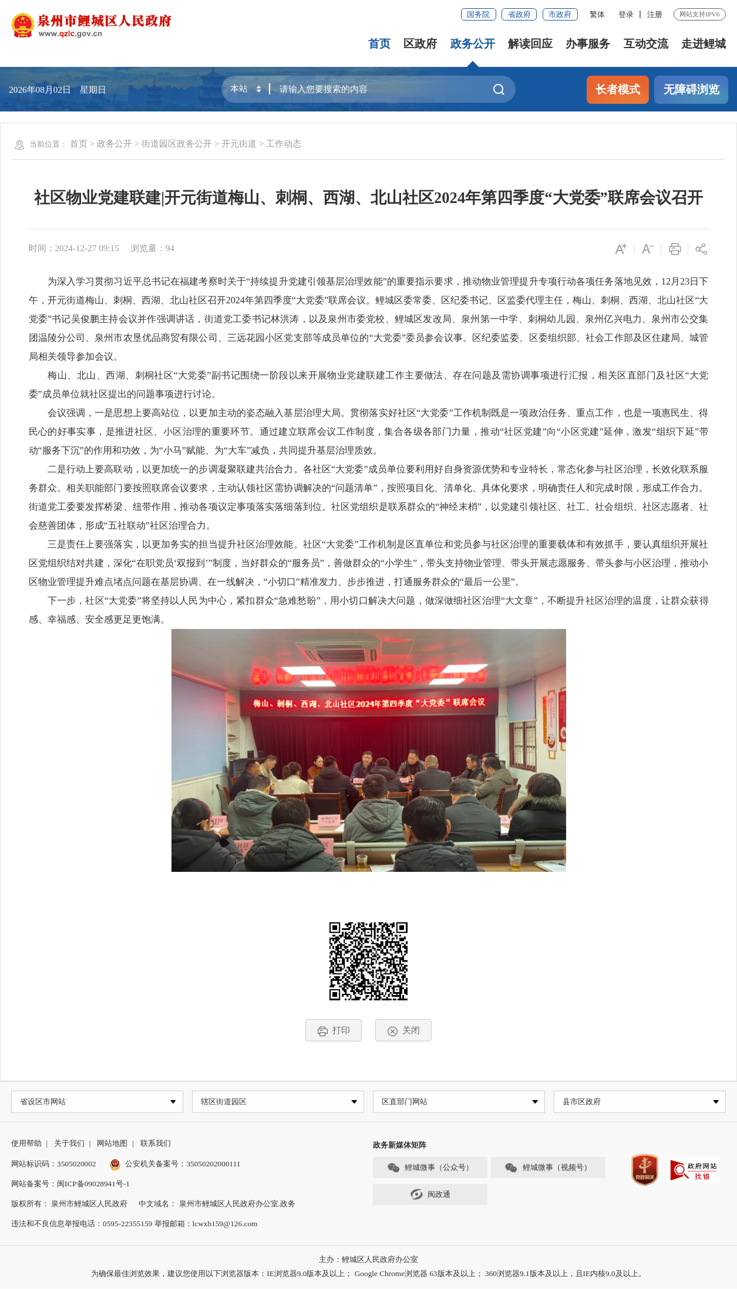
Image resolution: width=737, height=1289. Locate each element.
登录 (626, 14)
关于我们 (69, 1144)
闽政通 (430, 1195)
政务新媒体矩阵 (399, 1146)
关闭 (403, 1030)
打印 (334, 1030)
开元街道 (239, 143)
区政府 (420, 44)
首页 (379, 44)
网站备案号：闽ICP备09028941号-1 (70, 1184)
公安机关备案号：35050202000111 (175, 1164)
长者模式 (617, 89)
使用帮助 (26, 1144)
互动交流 (646, 44)
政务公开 (472, 44)
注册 (654, 14)
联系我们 (155, 1144)
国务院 (478, 14)
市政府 (559, 14)
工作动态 (283, 143)
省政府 (519, 14)
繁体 (597, 14)
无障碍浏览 (691, 89)
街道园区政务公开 (177, 143)
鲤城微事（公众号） (430, 1168)
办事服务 (588, 44)
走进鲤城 (703, 44)
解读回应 (530, 44)
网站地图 (112, 1144)
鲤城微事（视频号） (547, 1168)
